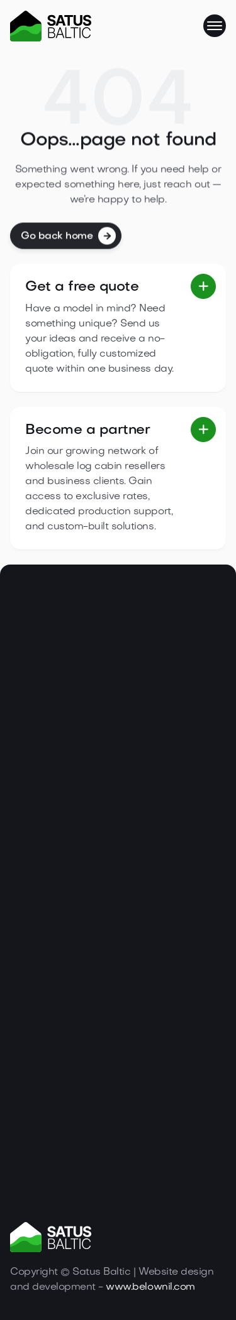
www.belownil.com (150, 1287)
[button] (214, 25)
